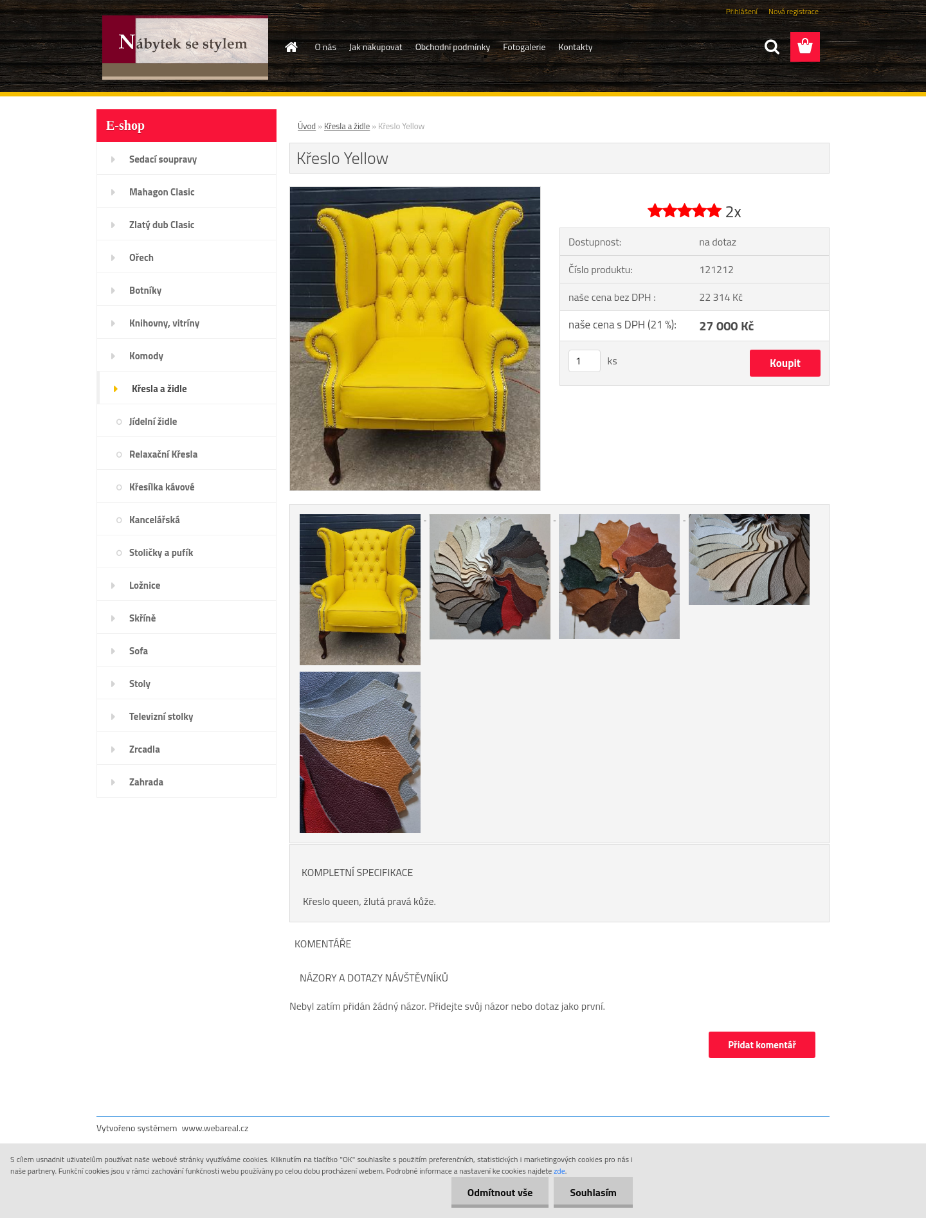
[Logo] (184, 47)
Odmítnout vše (500, 1192)
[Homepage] (290, 47)
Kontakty (576, 46)
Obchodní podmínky (453, 46)
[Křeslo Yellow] (415, 192)
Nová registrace (793, 11)
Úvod (307, 126)
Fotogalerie (524, 46)
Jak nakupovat (376, 46)
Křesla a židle (347, 126)
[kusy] (584, 361)
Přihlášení (742, 11)
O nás (325, 46)
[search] (771, 47)
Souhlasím (593, 1192)
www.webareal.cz (215, 1127)
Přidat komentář (762, 1044)
